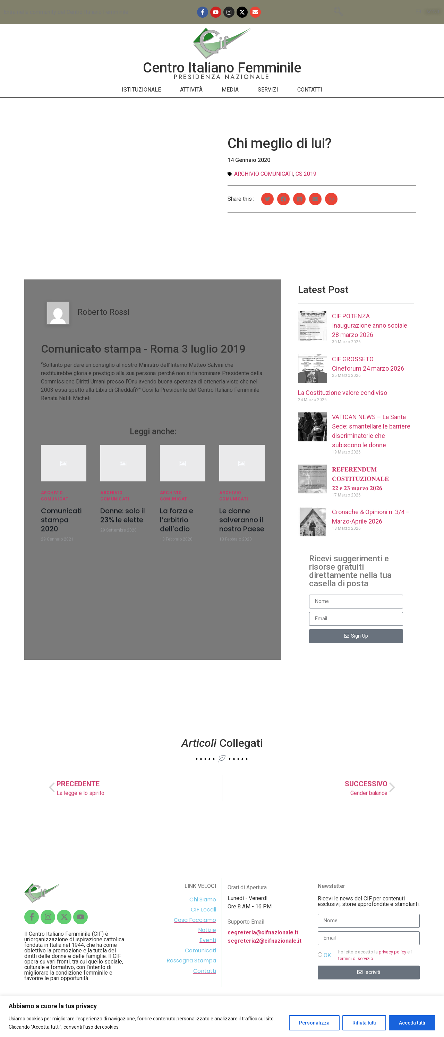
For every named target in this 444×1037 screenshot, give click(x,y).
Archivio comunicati (263, 174)
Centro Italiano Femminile (222, 68)
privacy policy (392, 951)
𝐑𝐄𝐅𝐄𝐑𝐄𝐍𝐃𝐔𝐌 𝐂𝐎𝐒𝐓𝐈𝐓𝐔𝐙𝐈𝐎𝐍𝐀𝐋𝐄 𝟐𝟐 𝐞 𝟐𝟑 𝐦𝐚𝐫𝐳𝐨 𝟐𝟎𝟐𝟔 (360, 479)
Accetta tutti (412, 1023)
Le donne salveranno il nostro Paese (241, 524)
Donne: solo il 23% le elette (122, 520)
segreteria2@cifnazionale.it (264, 940)
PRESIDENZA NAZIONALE (222, 76)
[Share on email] (315, 201)
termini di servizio (355, 958)
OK (327, 955)
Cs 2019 (306, 174)
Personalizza (314, 1023)
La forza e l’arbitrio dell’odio (176, 524)
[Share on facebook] (283, 201)
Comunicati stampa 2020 (61, 524)
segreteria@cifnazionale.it (263, 932)
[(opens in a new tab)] (312, 436)
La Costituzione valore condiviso (342, 392)
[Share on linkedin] (299, 201)
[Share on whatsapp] (331, 201)
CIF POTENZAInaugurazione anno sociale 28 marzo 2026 (369, 325)
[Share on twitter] (267, 201)
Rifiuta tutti (364, 1023)
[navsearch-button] (338, 12)
